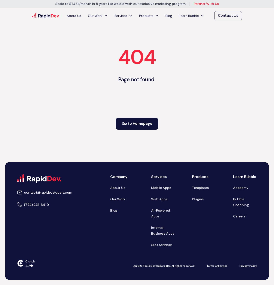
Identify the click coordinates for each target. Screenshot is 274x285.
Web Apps (159, 199)
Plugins (198, 199)
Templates (200, 187)
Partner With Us (206, 4)
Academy (240, 187)
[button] (98, 15)
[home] (46, 15)
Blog (168, 16)
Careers (239, 216)
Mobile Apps (161, 187)
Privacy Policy (248, 266)
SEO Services (161, 245)
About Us (74, 16)
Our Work (117, 199)
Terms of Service (217, 266)
